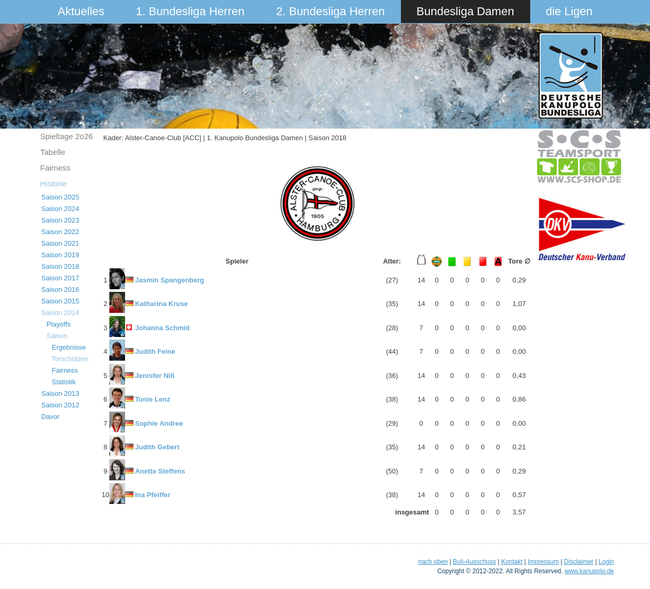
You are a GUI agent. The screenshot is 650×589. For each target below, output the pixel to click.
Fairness (55, 167)
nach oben (433, 561)
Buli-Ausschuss (474, 561)
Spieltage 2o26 (66, 136)
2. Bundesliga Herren (330, 11)
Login (606, 561)
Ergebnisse (69, 347)
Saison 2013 (60, 393)
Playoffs (59, 324)
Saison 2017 (60, 278)
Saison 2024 (60, 209)
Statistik (64, 382)
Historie (53, 183)
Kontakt (512, 561)
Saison (57, 336)
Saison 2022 (60, 232)
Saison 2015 (60, 301)
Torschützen (70, 359)
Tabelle (53, 152)
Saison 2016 (60, 289)
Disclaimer (578, 561)
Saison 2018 (60, 266)
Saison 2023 (60, 220)
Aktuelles (81, 11)
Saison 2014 (60, 313)
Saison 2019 (60, 255)
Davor (51, 416)
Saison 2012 (60, 405)
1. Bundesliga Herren (190, 11)
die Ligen (569, 11)
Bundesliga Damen (465, 11)
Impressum (543, 561)
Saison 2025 (60, 197)
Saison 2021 (60, 243)
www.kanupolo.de (589, 571)
